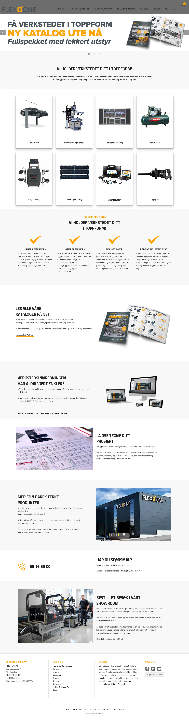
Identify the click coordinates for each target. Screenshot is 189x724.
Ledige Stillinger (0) (61, 687)
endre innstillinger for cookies (115, 684)
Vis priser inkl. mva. (155, 674)
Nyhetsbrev (119, 709)
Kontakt (56, 681)
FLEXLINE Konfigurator (63, 665)
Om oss (56, 677)
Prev (3, 32)
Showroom (57, 674)
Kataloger (57, 684)
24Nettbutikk (99, 713)
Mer (167, 6)
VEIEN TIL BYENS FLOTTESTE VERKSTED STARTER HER (42, 413)
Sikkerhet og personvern (100, 709)
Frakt (66, 709)
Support (56, 690)
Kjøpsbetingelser (79, 709)
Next (186, 32)
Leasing (56, 671)
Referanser (57, 668)
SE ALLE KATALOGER (25, 334)
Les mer (127, 681)
